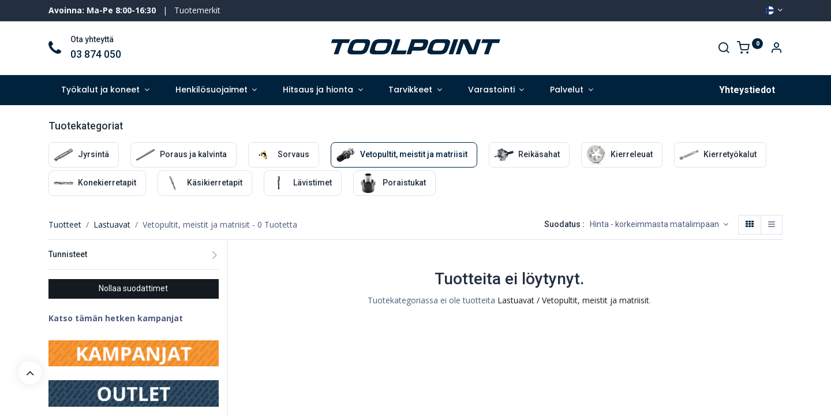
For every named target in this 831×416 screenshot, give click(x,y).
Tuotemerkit (197, 10)
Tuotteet (64, 224)
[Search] (723, 48)
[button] (659, 225)
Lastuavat (111, 224)
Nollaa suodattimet (133, 288)
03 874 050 (95, 54)
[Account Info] (776, 48)
